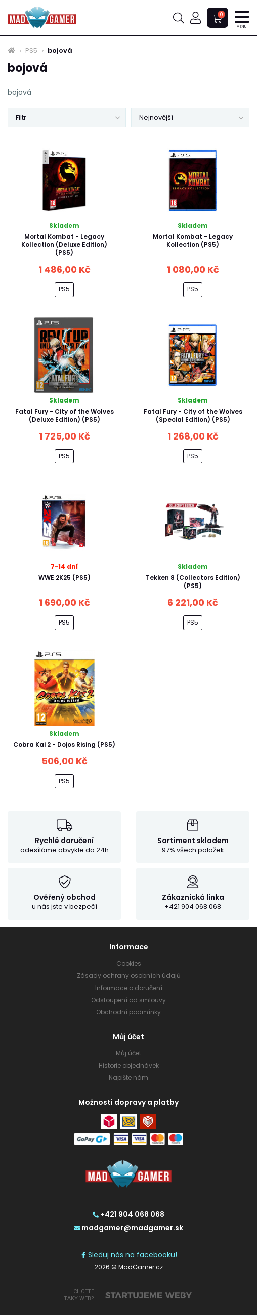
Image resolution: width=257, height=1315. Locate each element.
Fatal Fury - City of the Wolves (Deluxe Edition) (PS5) (64, 415)
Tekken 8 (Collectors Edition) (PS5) (193, 581)
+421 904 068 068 (128, 1214)
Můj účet (128, 1053)
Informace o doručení (128, 987)
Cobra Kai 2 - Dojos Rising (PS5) (64, 744)
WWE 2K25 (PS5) (64, 577)
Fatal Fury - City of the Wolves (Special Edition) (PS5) (193, 415)
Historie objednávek (129, 1065)
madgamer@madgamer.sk (128, 1228)
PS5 (31, 51)
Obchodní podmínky (128, 1012)
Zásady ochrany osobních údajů (129, 975)
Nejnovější (156, 117)
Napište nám (128, 1077)
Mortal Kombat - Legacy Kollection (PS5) (193, 240)
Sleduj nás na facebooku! (128, 1255)
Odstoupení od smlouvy (128, 1000)
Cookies (128, 963)
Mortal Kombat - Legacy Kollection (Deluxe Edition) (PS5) (64, 244)
